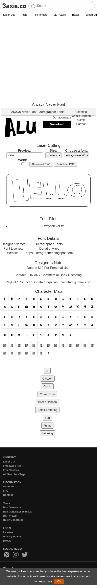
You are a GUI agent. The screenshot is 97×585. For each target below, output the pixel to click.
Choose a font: (76, 150)
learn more (45, 581)
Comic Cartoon (81, 115)
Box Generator (12, 507)
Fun (47, 417)
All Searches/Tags (14, 474)
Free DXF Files (12, 465)
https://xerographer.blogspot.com (49, 253)
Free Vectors (11, 470)
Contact (8, 494)
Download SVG (41, 164)
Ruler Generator (13, 519)
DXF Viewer (10, 515)
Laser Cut (9, 14)
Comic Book (47, 394)
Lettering (81, 111)
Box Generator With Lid (17, 511)
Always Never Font (24, 111)
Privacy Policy (12, 536)
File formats (40, 14)
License (8, 532)
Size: (53, 150)
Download (57, 124)
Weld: (22, 160)
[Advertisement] (48, 59)
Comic (81, 119)
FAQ (5, 490)
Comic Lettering (47, 409)
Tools (24, 14)
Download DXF (65, 164)
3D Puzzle (60, 14)
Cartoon (81, 124)
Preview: (24, 150)
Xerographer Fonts (51, 111)
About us (8, 486)
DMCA (7, 540)
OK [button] (59, 581)
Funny (47, 425)
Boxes (75, 14)
